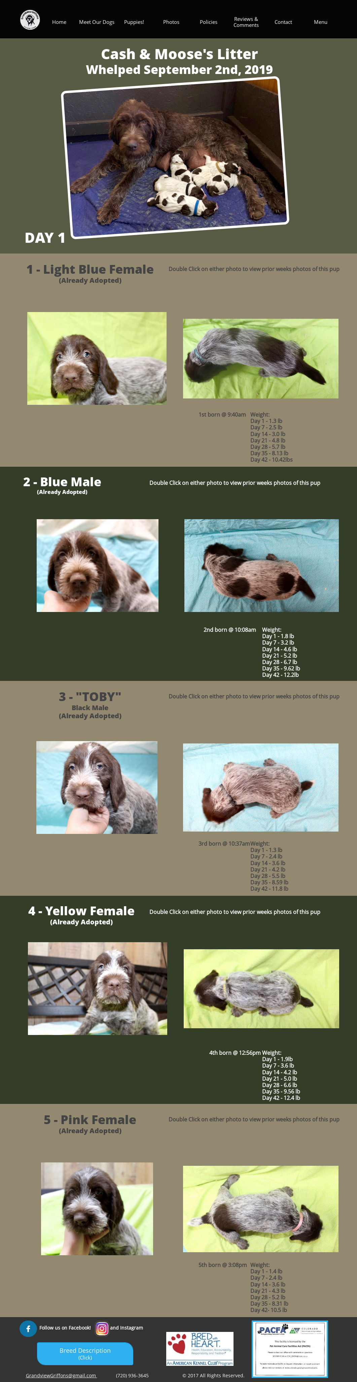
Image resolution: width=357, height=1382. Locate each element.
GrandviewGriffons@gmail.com (61, 1375)
